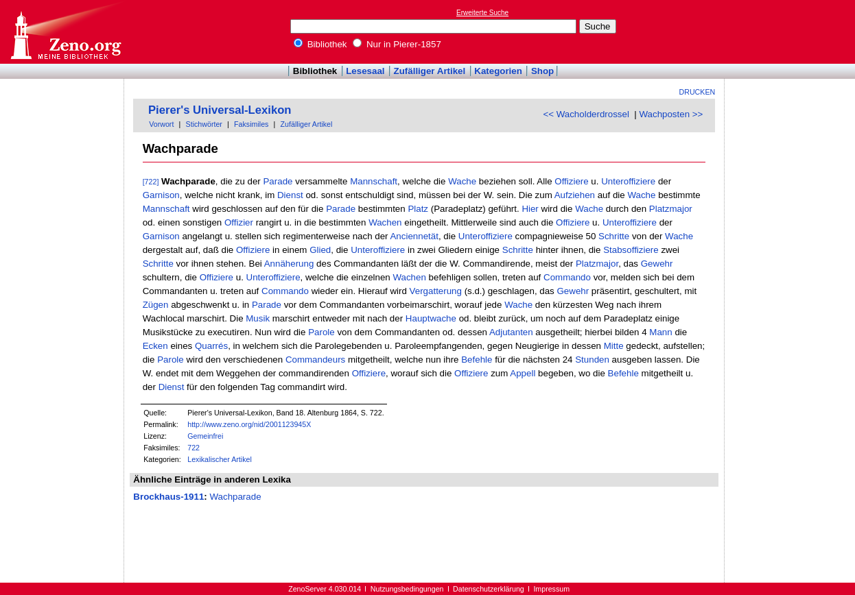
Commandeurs (315, 359)
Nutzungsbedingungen (407, 589)
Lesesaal (365, 71)
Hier (530, 209)
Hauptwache (431, 318)
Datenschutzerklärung (488, 589)
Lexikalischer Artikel (219, 459)
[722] (151, 182)
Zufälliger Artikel (430, 71)
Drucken (697, 92)
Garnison (161, 195)
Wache (462, 181)
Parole (321, 332)
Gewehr (657, 263)
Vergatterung (436, 291)
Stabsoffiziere (631, 250)
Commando (567, 277)
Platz (418, 209)
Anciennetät (414, 236)
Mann (660, 332)
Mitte (614, 346)
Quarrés (211, 346)
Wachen (384, 222)
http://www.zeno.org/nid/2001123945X (249, 424)
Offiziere (571, 181)
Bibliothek (320, 44)
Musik (258, 318)
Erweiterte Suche (482, 12)
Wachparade (235, 496)
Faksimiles (251, 124)
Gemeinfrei (205, 436)
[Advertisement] (792, 31)
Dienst (290, 195)
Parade (277, 181)
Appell (522, 373)
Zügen (156, 305)
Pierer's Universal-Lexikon (220, 110)
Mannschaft (373, 181)
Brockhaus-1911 (168, 496)
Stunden (592, 359)
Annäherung (289, 263)
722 (193, 448)
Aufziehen (574, 195)
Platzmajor (670, 209)
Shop (542, 71)
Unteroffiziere (628, 181)
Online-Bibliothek (65, 32)
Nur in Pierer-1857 (397, 44)
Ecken (155, 346)
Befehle (476, 359)
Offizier (238, 222)
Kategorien (498, 71)
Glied (320, 250)
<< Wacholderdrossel (586, 114)
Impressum (551, 589)
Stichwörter (204, 124)
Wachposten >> (671, 114)
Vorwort (161, 124)
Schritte (613, 236)
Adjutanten (511, 332)
